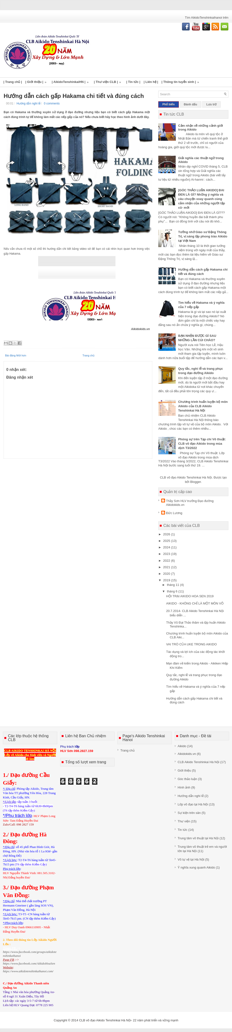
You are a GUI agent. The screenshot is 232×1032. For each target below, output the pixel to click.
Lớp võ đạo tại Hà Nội (193, 804)
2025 (167, 541)
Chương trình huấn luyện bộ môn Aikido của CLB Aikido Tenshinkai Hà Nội (203, 406)
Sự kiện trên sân (189, 813)
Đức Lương (174, 513)
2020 (167, 573)
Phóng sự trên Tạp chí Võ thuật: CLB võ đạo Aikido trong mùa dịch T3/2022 (202, 443)
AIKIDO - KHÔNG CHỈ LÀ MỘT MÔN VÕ (195, 603)
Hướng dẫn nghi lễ (28, 103)
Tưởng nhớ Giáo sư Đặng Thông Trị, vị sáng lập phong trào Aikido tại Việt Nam (202, 236)
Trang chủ (88, 355)
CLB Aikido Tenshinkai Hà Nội (198, 762)
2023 (167, 554)
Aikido (182, 746)
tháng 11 (173, 585)
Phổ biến (168, 104)
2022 (167, 560)
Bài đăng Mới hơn (15, 355)
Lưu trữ (211, 104)
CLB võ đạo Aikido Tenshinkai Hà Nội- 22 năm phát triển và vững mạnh (128, 1020)
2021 (167, 567)
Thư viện (184, 821)
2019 (167, 580)
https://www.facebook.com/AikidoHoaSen (29, 963)
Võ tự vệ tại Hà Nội (191, 859)
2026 (167, 534)
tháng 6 (172, 591)
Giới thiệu (184, 770)
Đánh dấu (190, 104)
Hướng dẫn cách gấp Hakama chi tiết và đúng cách (74, 96)
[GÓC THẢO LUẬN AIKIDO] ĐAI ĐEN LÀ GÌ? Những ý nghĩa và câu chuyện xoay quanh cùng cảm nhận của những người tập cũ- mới (201, 198)
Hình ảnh (184, 787)
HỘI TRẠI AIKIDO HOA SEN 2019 (189, 596)
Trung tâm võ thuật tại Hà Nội (198, 838)
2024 (167, 547)
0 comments (51, 103)
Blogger (195, 482)
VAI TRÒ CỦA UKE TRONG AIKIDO (191, 644)
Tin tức (182, 830)
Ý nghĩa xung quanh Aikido (196, 867)
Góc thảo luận (187, 779)
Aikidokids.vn (187, 754)
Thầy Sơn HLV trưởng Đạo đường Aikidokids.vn (190, 503)
